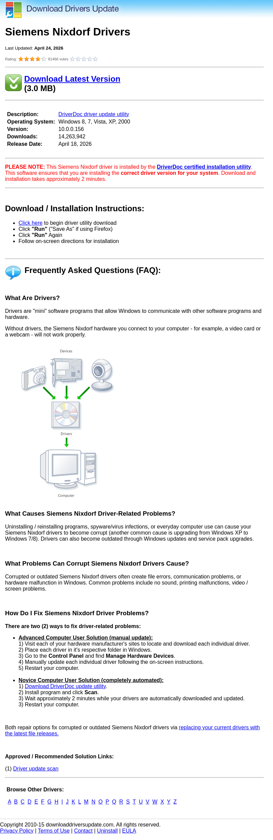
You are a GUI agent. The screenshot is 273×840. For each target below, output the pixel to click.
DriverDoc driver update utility (93, 114)
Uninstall (107, 831)
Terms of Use (53, 831)
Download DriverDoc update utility (65, 686)
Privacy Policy (17, 831)
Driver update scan (35, 768)
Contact (83, 831)
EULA (129, 831)
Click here (30, 223)
